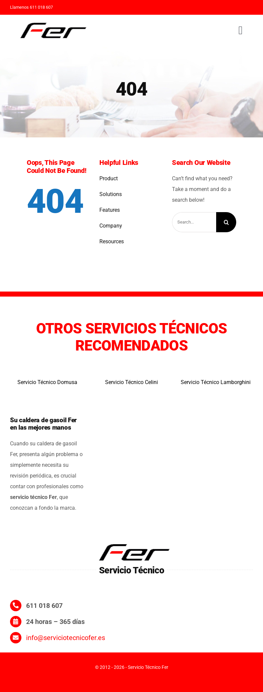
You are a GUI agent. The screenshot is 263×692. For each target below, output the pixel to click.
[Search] (226, 222)
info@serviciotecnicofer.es (65, 638)
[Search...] (194, 222)
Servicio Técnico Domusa (47, 382)
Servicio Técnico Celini (131, 382)
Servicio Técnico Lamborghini (216, 382)
